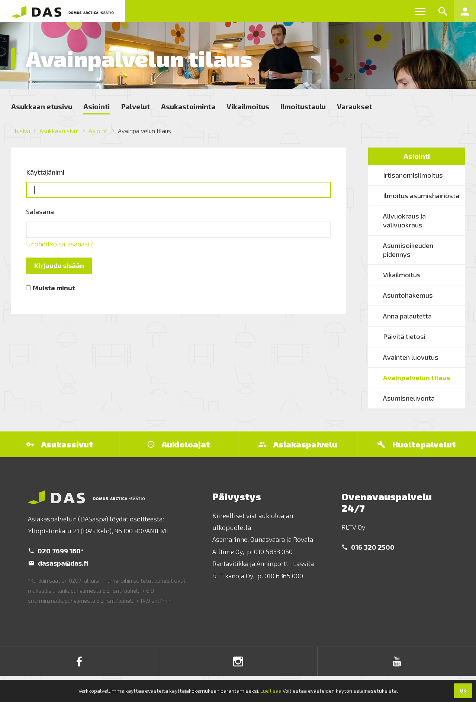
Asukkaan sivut (59, 130)
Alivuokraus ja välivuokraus (404, 220)
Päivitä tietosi (404, 336)
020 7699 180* (56, 551)
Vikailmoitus (247, 106)
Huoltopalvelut (416, 444)
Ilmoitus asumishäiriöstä (421, 195)
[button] (420, 11)
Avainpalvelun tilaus (416, 377)
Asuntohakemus (408, 295)
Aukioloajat (179, 444)
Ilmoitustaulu (303, 106)
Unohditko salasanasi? (59, 244)
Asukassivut (59, 444)
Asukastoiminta (188, 106)
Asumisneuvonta (409, 398)
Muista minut (54, 288)
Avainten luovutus (410, 357)
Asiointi (96, 106)
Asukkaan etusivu (41, 106)
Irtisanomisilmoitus (413, 175)
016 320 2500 (368, 547)
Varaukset (354, 106)
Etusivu (20, 130)
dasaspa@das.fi (58, 563)
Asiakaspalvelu (297, 444)
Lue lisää (271, 691)
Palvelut (135, 106)
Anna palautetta (407, 316)
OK (463, 691)
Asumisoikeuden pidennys (408, 249)
